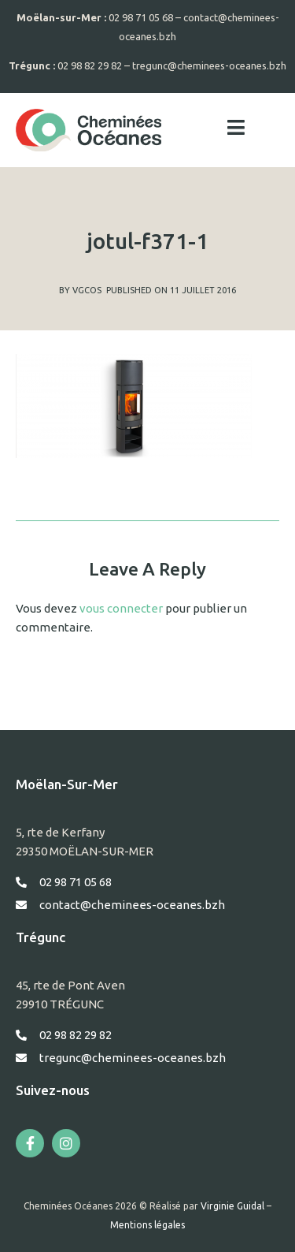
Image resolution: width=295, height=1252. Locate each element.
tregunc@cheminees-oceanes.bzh (209, 65)
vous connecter (121, 608)
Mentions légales (147, 1225)
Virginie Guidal (232, 1206)
